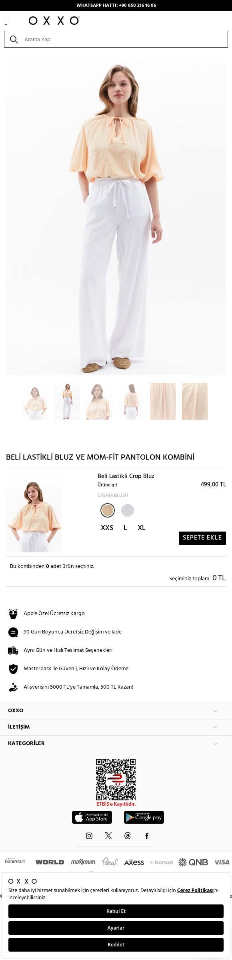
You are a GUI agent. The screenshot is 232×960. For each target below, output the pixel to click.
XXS (107, 528)
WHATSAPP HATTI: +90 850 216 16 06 (116, 6)
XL (142, 528)
